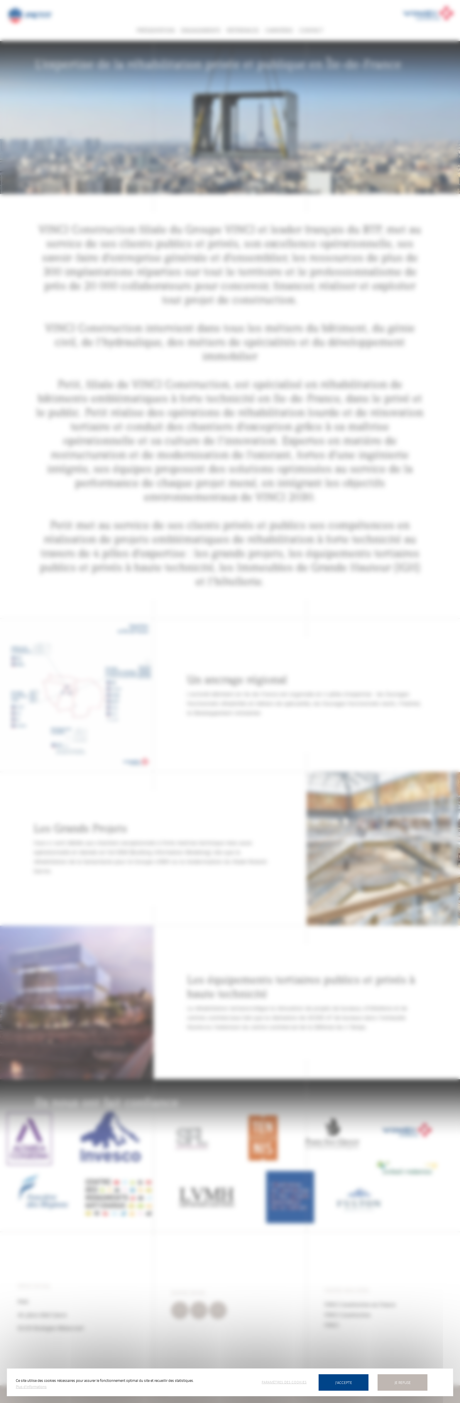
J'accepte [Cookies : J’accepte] (343, 1382)
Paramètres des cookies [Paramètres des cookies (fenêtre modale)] (284, 1382)
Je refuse (403, 1382)
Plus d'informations (31, 1386)
